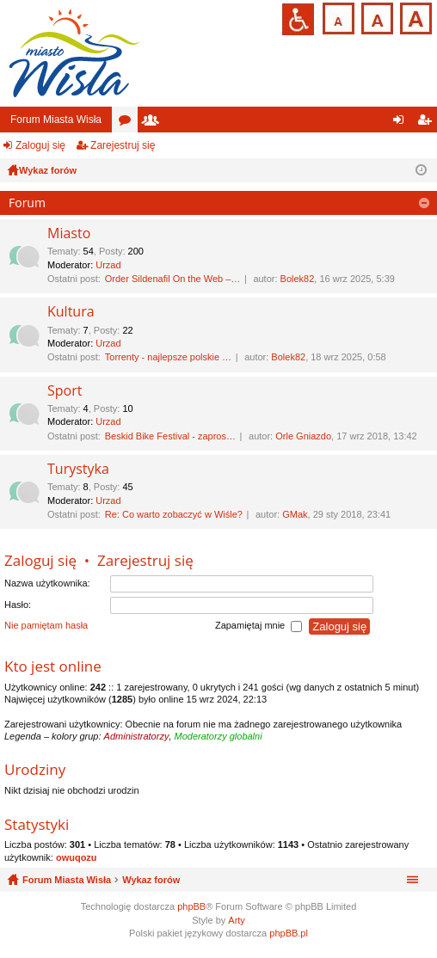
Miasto (68, 234)
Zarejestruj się (122, 145)
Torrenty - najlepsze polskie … (168, 357)
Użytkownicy (154, 123)
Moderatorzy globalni (218, 736)
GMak (294, 514)
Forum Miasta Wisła (56, 120)
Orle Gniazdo (303, 436)
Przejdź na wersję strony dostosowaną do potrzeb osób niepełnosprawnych (298, 19)
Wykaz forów (151, 880)
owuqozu (76, 857)
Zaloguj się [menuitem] (402, 123)
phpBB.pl (288, 933)
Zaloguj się (40, 145)
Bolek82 (297, 278)
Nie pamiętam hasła (46, 626)
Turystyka (78, 469)
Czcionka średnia (375, 17)
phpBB (191, 906)
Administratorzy (136, 736)
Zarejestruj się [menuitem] (427, 123)
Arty (236, 920)
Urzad (107, 265)
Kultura (71, 312)
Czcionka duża (414, 17)
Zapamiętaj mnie (258, 627)
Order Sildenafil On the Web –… (173, 278)
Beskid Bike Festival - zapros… (170, 436)
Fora (128, 123)
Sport (64, 391)
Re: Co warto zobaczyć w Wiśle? (174, 514)
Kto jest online (53, 666)
